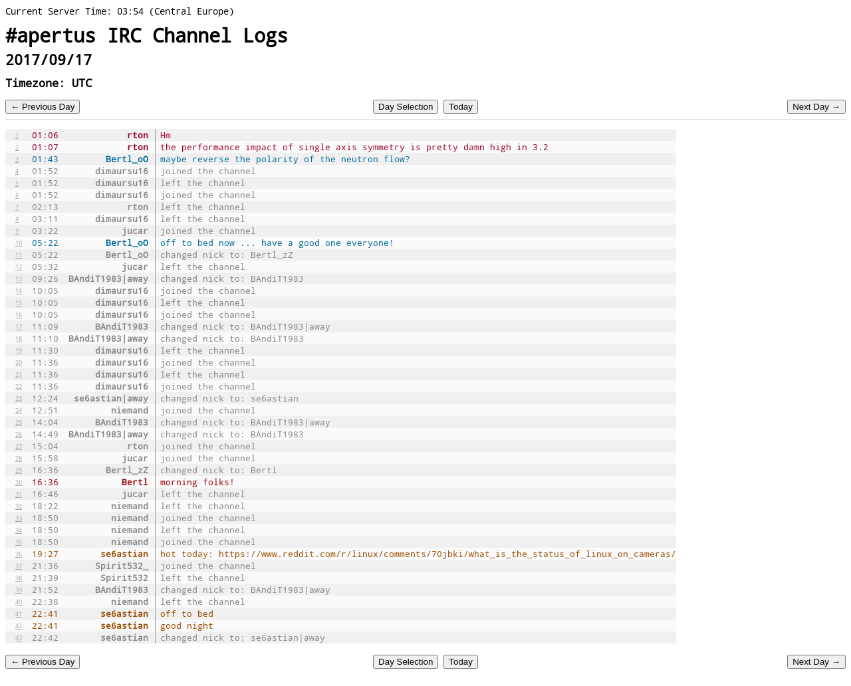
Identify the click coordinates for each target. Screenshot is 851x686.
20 (18, 362)
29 (18, 470)
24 (18, 410)
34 (18, 530)
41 (18, 614)
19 (18, 350)
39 (18, 590)
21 (18, 374)
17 (18, 326)
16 (18, 314)
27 (18, 446)
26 (18, 434)
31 (18, 494)
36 (18, 554)
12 (18, 267)
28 (18, 458)
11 (18, 255)
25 (18, 422)
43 (18, 637)
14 (18, 290)
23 (18, 398)
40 (18, 602)
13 (18, 279)
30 (18, 482)
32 (18, 506)
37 (18, 566)
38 (18, 578)
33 (18, 518)
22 (18, 386)
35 (18, 542)
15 (18, 302)
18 (18, 338)
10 (18, 243)
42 (18, 625)
